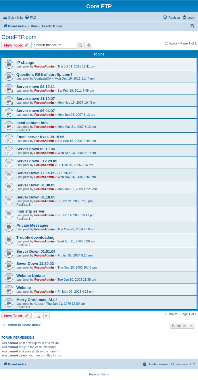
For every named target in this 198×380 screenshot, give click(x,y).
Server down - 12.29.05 (36, 161)
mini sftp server (30, 211)
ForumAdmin (44, 66)
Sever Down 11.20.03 (35, 263)
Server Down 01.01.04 (35, 251)
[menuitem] (30, 17)
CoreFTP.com (18, 37)
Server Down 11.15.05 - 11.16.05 (45, 173)
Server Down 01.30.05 (35, 185)
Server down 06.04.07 (35, 111)
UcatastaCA (42, 78)
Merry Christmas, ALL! (36, 300)
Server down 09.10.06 (35, 149)
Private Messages (32, 225)
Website (23, 288)
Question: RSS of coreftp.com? (44, 74)
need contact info (32, 123)
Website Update (30, 275)
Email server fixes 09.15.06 (40, 137)
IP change (25, 62)
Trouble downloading (35, 237)
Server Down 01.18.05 (35, 197)
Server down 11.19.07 (35, 99)
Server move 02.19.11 (35, 86)
